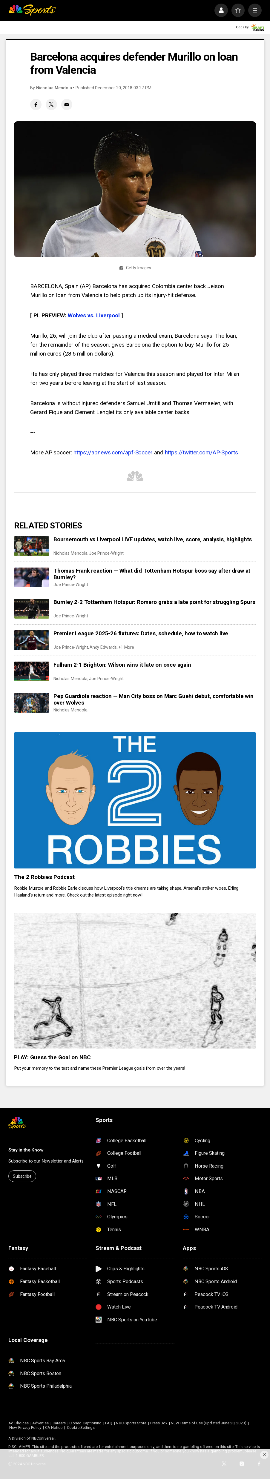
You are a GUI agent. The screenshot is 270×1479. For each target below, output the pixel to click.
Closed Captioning (85, 1423)
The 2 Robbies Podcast (44, 877)
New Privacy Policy (25, 1427)
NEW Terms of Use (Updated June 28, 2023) (208, 1423)
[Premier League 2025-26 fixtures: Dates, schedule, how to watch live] (31, 640)
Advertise (40, 1423)
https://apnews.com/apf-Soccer (113, 452)
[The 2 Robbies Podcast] (135, 800)
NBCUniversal (43, 1438)
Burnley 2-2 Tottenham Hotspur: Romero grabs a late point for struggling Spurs (154, 602)
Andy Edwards (103, 647)
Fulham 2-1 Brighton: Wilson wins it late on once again (122, 665)
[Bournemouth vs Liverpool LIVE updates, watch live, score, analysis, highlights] (31, 546)
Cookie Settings (81, 1427)
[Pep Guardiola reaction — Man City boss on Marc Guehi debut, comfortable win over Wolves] (31, 703)
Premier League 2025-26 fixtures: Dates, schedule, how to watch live (140, 633)
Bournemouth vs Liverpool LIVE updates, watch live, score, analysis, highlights (152, 539)
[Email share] (67, 104)
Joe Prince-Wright (106, 553)
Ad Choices (18, 1423)
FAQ (108, 1423)
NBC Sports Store (131, 1423)
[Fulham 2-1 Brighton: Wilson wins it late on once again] (31, 671)
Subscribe (22, 1176)
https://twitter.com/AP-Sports (201, 452)
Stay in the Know (26, 1150)
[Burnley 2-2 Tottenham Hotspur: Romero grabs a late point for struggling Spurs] (31, 609)
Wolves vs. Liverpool (94, 315)
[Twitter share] (51, 104)
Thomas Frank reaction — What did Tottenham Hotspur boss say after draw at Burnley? (151, 574)
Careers (59, 1423)
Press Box (159, 1423)
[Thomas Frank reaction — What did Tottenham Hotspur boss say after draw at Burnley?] (31, 577)
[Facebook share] (36, 104)
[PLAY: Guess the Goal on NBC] (135, 981)
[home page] (32, 10)
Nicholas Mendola (54, 87)
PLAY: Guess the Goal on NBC (52, 1057)
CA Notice (54, 1427)
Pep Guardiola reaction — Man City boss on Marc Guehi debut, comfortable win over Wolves (153, 699)
